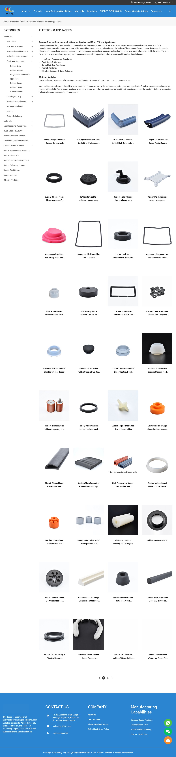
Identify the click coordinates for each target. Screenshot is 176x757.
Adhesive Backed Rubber (17, 56)
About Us (26, 11)
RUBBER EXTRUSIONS (111, 11)
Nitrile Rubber (68, 80)
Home (6, 21)
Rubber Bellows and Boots (14, 165)
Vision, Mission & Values (98, 724)
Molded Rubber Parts (139, 724)
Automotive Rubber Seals (17, 51)
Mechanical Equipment (16, 101)
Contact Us (156, 11)
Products (38, 11)
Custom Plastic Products (14, 145)
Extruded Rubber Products (142, 720)
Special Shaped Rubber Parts (16, 140)
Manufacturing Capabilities (58, 11)
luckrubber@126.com (143, 2)
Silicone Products (11, 180)
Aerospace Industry (15, 106)
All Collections (26, 21)
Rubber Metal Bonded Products (16, 150)
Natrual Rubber (82, 80)
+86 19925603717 (165, 2)
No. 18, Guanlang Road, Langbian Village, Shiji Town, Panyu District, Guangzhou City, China (66, 717)
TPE (117, 80)
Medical (10, 111)
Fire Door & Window (15, 46)
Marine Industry (10, 175)
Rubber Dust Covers (12, 170)
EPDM (41, 80)
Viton (92, 80)
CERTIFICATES (94, 719)
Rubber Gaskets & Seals (136, 11)
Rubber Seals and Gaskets (14, 135)
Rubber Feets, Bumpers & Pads (16, 160)
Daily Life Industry (14, 116)
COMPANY (97, 706)
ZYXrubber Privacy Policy (98, 729)
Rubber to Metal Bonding (141, 729)
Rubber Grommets (11, 155)
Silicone (48, 80)
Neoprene (57, 80)
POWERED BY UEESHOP (123, 752)
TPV (112, 80)
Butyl (97, 80)
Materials (79, 11)
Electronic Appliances (52, 21)
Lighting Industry (14, 96)
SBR (102, 80)
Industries (92, 11)
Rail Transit (12, 41)
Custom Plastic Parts (139, 734)
